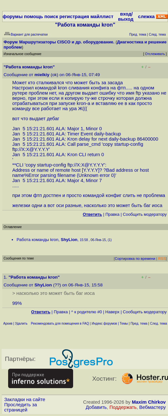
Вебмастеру (152, 407)
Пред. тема (139, 323)
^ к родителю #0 (86, 311)
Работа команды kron (37, 239)
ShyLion (69, 239)
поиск (51, 16)
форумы (13, 16)
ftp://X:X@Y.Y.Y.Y (30, 149)
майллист (101, 16)
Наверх (112, 311)
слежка (146, 16)
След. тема (158, 323)
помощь (33, 16)
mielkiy (41, 74)
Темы (124, 323)
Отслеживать (155, 54)
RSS (162, 258)
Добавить (96, 407)
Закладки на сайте (24, 399)
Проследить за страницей (20, 407)
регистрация (74, 16)
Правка (112, 214)
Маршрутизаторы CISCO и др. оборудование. (66, 42)
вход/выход (125, 16)
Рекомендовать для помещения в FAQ (60, 323)
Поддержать (123, 407)
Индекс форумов (104, 323)
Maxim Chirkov (149, 402)
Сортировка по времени (135, 258)
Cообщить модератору (145, 214)
